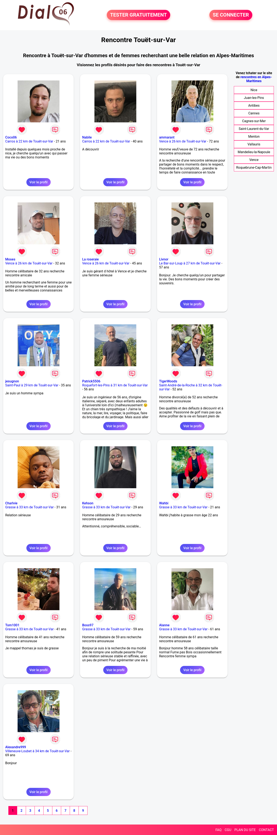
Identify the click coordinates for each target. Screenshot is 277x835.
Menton (253, 137)
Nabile (87, 137)
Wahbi (163, 503)
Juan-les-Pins (254, 98)
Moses (10, 259)
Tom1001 (12, 625)
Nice (254, 90)
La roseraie (90, 259)
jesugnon (12, 381)
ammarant (166, 137)
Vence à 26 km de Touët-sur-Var (182, 141)
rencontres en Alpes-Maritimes (256, 79)
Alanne (164, 625)
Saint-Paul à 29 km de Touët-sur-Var (31, 385)
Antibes (254, 105)
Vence (254, 160)
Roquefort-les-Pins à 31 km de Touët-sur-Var (115, 385)
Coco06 (11, 137)
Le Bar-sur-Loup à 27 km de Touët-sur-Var (190, 263)
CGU (228, 830)
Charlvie (11, 503)
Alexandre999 (15, 747)
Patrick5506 (91, 381)
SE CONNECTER (231, 15)
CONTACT (266, 830)
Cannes (254, 113)
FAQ (218, 830)
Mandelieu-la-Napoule (254, 152)
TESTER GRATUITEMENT (138, 15)
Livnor (163, 259)
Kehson (87, 503)
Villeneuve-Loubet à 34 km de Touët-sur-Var (37, 751)
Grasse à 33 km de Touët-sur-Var (29, 507)
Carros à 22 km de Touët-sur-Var (29, 141)
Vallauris (253, 144)
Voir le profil (39, 182)
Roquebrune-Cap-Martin (254, 168)
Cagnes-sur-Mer (254, 121)
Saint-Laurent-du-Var (254, 129)
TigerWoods (168, 381)
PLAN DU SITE (245, 830)
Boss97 (87, 625)
